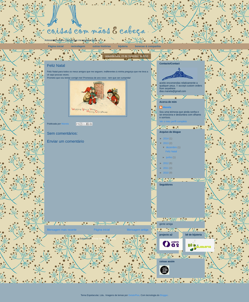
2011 (166, 168)
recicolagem (78, 46)
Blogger (164, 295)
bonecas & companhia (148, 46)
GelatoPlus (134, 295)
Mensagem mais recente (62, 229)
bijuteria (122, 46)
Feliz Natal (171, 151)
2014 (166, 138)
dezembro (171, 147)
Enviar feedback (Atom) (104, 238)
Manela (167, 107)
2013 (166, 143)
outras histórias (102, 46)
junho (169, 157)
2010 (166, 172)
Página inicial (55, 46)
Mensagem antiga (137, 229)
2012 (166, 163)
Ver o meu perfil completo (173, 121)
